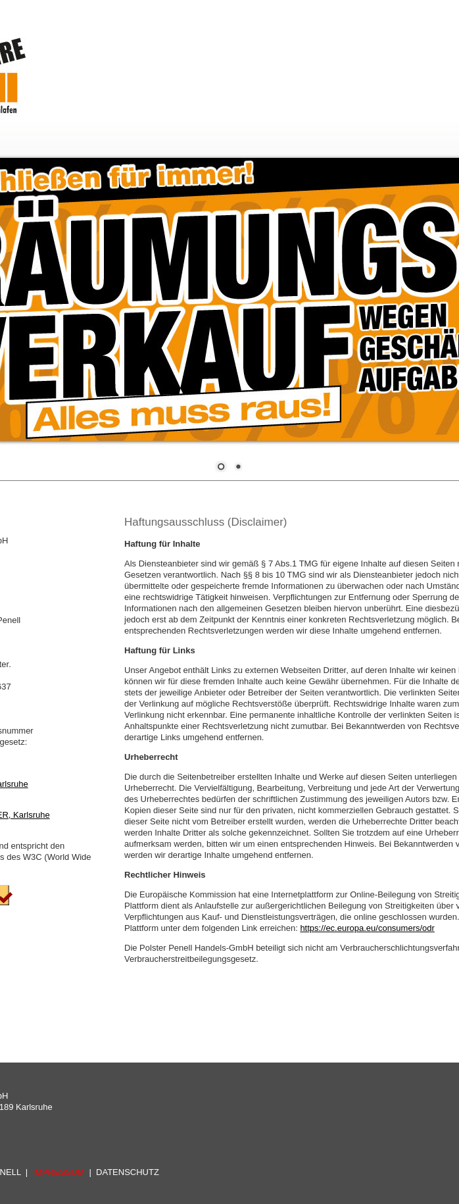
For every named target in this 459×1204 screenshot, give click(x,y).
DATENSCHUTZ (127, 1172)
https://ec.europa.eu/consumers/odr (367, 928)
